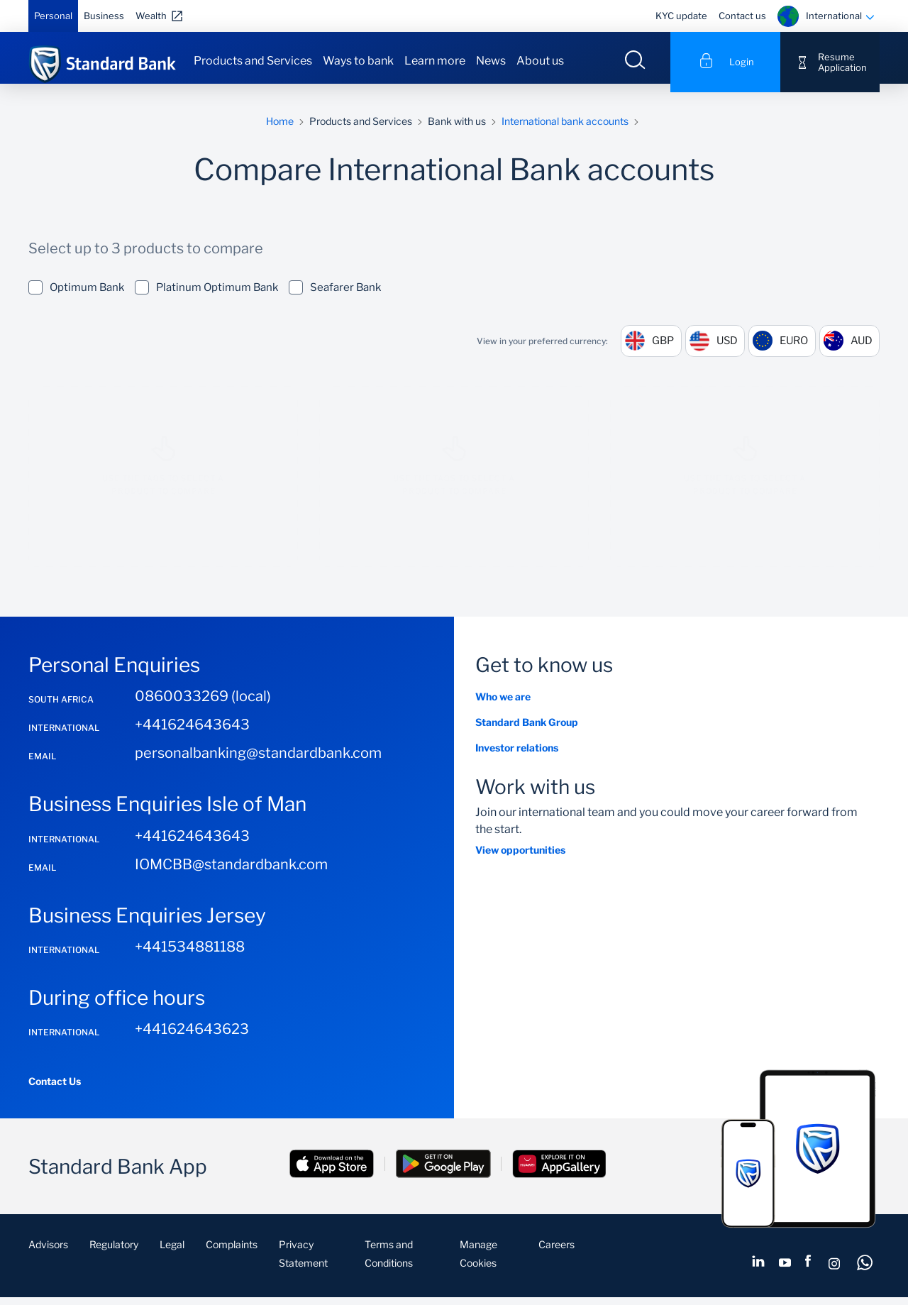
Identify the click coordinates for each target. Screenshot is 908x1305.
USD (720, 349)
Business (104, 15)
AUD (860, 349)
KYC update (681, 15)
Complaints (232, 1254)
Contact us (742, 15)
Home (280, 129)
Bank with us (457, 129)
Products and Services (253, 60)
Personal (53, 15)
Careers (556, 1254)
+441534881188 (190, 955)
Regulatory (113, 1254)
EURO (790, 349)
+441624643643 (192, 733)
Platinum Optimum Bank (206, 295)
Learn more (434, 60)
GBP (654, 349)
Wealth (151, 15)
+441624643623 (192, 1038)
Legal (172, 1254)
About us (540, 60)
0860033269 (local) (203, 705)
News (491, 60)
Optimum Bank (76, 295)
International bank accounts (565, 129)
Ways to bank (358, 60)
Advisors (48, 1254)
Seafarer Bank (335, 295)
